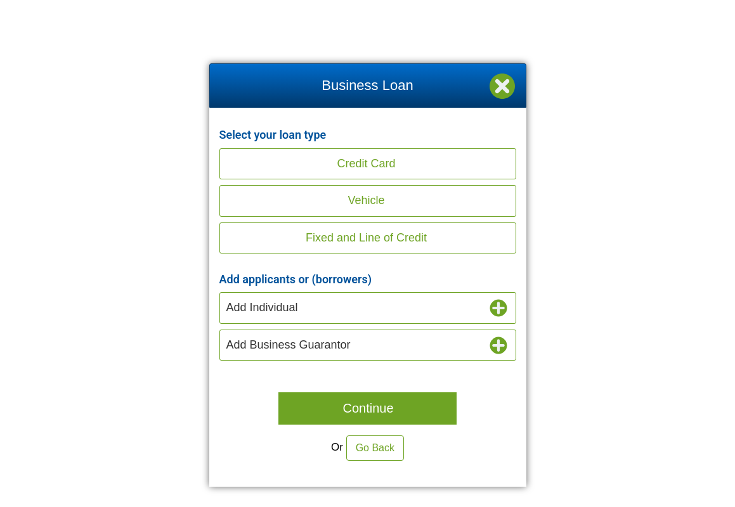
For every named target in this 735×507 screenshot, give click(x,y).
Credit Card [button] (366, 163)
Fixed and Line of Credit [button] (366, 237)
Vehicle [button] (366, 200)
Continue (367, 408)
